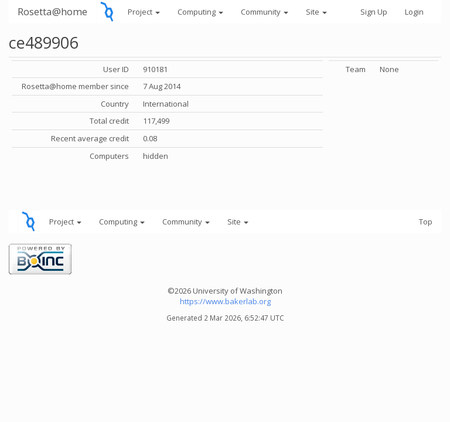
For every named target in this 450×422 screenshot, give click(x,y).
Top (425, 221)
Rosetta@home (52, 11)
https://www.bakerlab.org (225, 301)
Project (144, 11)
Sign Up (373, 11)
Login (414, 11)
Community (264, 11)
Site (316, 11)
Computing (200, 11)
